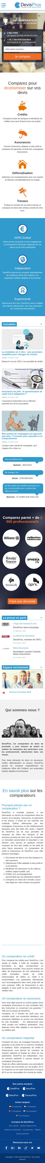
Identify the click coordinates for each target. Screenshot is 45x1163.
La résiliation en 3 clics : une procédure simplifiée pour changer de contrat (22, 353)
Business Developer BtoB (20, 692)
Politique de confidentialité (12, 1130)
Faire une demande (22, 601)
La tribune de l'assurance (23, 636)
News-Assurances (21, 648)
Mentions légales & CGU (28, 1126)
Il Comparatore (31, 1106)
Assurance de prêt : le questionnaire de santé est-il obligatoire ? (22, 392)
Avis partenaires (28, 1130)
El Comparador (17, 1106)
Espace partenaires (22, 1134)
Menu (3, 5)
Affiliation (38, 1130)
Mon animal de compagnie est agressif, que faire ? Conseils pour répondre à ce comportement (22, 436)
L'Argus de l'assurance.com (25, 624)
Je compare (22, 56)
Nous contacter (14, 1126)
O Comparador (16, 1111)
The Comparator (31, 1111)
